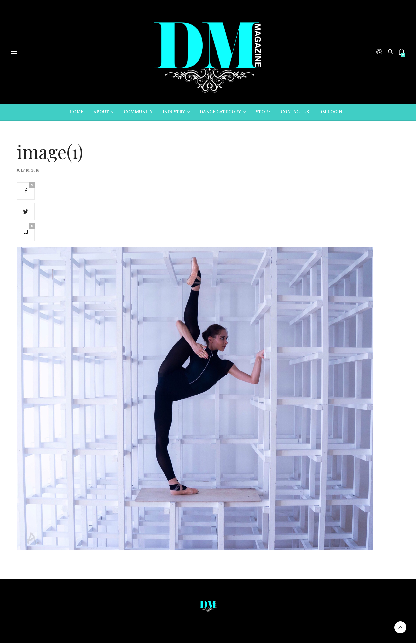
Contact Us (295, 112)
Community (138, 112)
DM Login (330, 112)
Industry (174, 112)
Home (76, 112)
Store (263, 112)
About (101, 112)
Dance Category (220, 112)
